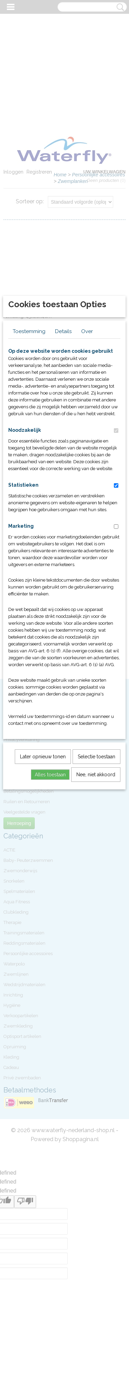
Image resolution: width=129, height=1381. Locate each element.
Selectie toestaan (96, 868)
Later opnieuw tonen (43, 868)
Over (87, 442)
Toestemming (29, 442)
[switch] (116, 541)
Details (63, 442)
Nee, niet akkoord (95, 885)
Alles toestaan (50, 885)
